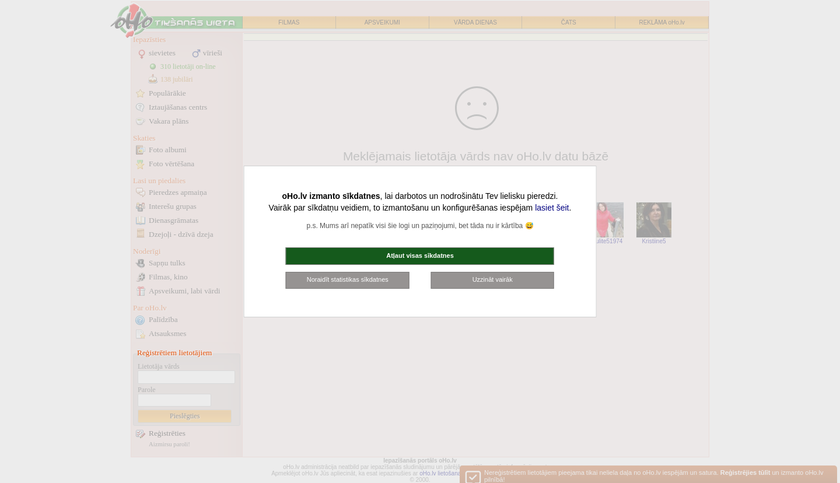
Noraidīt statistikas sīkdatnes (347, 279)
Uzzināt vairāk (493, 279)
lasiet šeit (552, 207)
